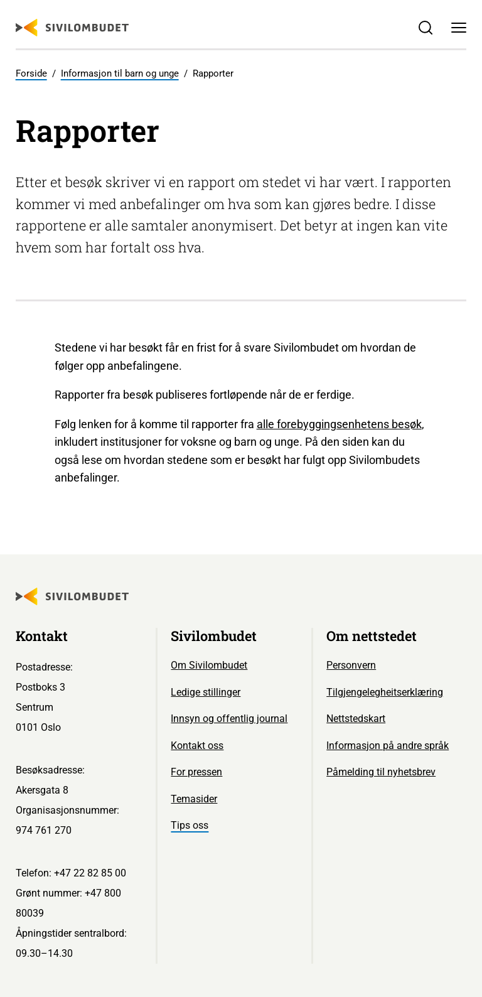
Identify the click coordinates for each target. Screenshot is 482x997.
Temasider (194, 799)
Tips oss (189, 825)
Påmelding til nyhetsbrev (381, 772)
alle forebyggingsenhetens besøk (339, 424)
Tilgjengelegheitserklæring (384, 692)
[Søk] (425, 28)
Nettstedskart (355, 719)
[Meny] (459, 28)
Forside (31, 73)
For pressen (196, 772)
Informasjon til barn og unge (120, 73)
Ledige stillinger (205, 692)
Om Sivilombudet (209, 665)
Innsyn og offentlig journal (229, 719)
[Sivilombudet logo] (72, 27)
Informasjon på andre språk (387, 746)
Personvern (351, 665)
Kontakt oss (197, 746)
